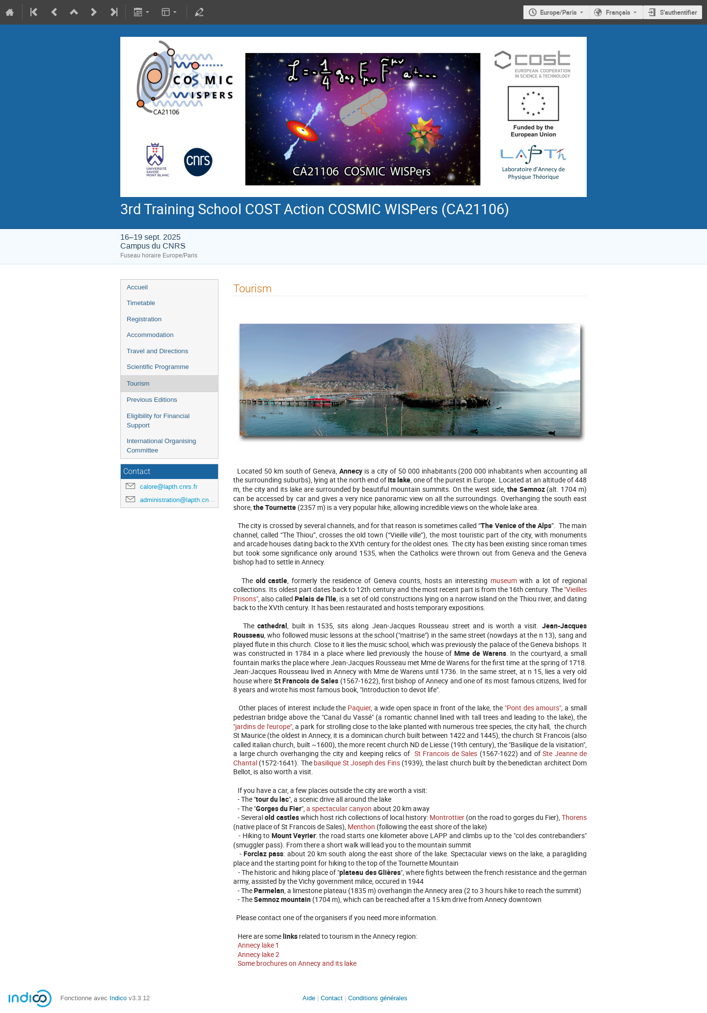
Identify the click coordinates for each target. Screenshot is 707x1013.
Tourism (138, 383)
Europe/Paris (558, 12)
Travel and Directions (157, 351)
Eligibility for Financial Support (158, 420)
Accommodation (150, 334)
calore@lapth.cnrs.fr (168, 486)
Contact (332, 998)
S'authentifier (678, 12)
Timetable (141, 303)
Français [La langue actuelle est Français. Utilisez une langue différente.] (618, 12)
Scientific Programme (158, 366)
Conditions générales (378, 998)
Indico (118, 998)
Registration (144, 319)
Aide (308, 998)
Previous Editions (152, 399)
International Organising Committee (161, 445)
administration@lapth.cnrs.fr (180, 500)
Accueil (137, 287)
